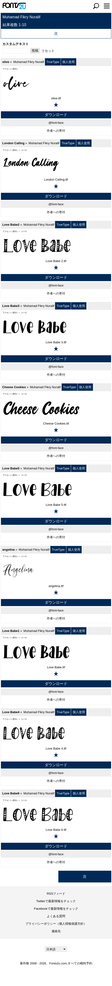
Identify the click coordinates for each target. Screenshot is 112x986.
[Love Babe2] (56, 246)
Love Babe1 (11, 631)
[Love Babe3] (56, 327)
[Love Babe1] (56, 652)
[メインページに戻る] (14, 6)
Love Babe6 (11, 793)
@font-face (56, 122)
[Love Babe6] (56, 814)
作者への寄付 (56, 130)
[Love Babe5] (56, 489)
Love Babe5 (11, 468)
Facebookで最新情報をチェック (56, 908)
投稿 (35, 50)
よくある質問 (56, 916)
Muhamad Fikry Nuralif (28, 62)
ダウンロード (56, 115)
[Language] (56, 949)
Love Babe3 (11, 306)
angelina (8, 549)
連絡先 (56, 931)
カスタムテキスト (15, 44)
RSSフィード (56, 893)
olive (5, 62)
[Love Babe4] (56, 733)
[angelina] (56, 571)
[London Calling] (56, 164)
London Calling (13, 143)
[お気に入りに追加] (56, 105)
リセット (48, 51)
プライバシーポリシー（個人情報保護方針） (56, 923)
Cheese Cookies (14, 387)
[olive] (56, 83)
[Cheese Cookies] (56, 408)
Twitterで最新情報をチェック (56, 901)
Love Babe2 (11, 224)
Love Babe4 (11, 712)
